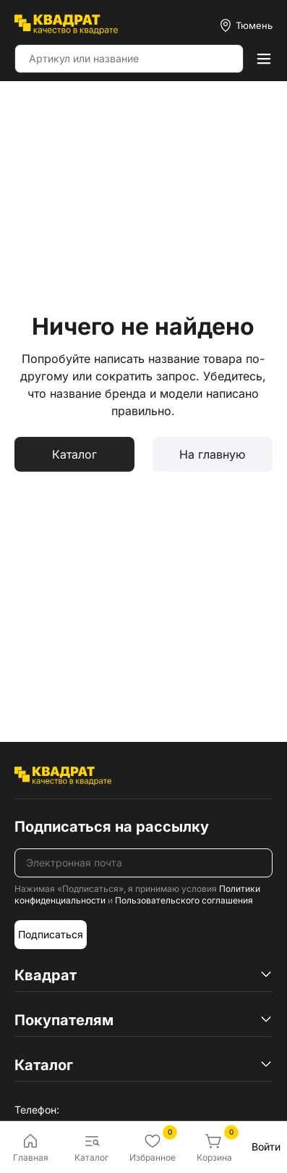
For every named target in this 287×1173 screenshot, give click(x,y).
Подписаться (50, 934)
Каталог (74, 454)
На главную (212, 454)
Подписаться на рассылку (111, 826)
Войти (266, 1146)
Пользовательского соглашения (184, 900)
